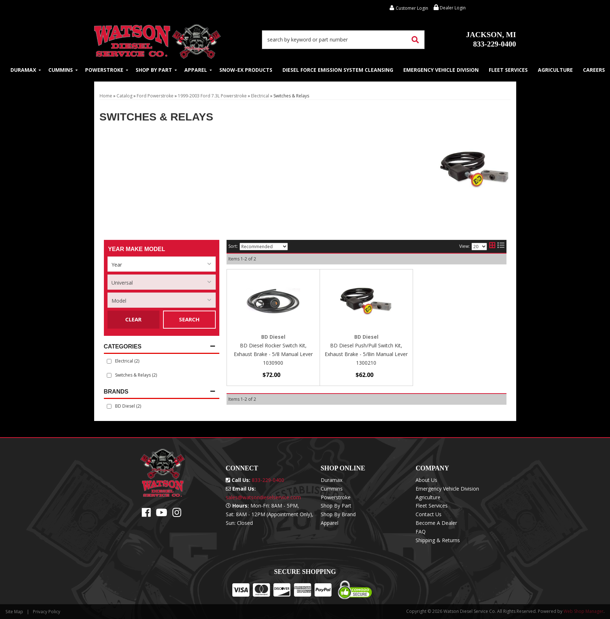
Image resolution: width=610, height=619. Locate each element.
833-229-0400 (491, 39)
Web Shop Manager (583, 611)
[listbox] (161, 264)
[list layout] (500, 246)
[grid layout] (492, 246)
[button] (343, 39)
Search (189, 319)
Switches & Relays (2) (136, 375)
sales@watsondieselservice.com (263, 497)
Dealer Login (450, 8)
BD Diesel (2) (128, 406)
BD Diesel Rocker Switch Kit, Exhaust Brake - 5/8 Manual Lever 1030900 (273, 354)
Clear (133, 319)
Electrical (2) (127, 361)
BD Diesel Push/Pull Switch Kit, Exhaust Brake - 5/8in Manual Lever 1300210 (366, 354)
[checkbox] (109, 406)
